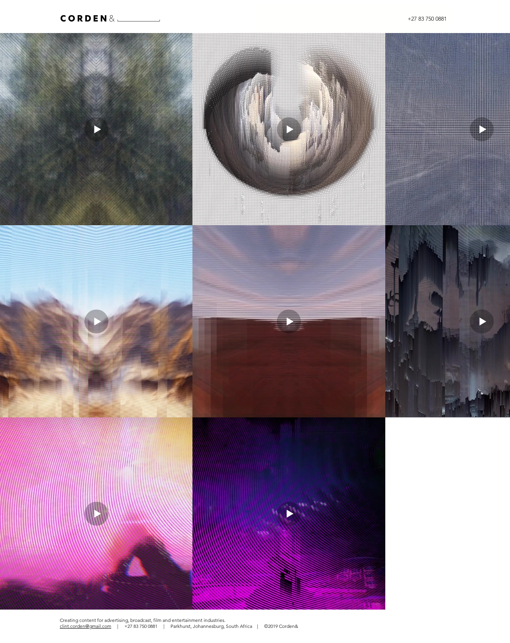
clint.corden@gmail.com (85, 626)
